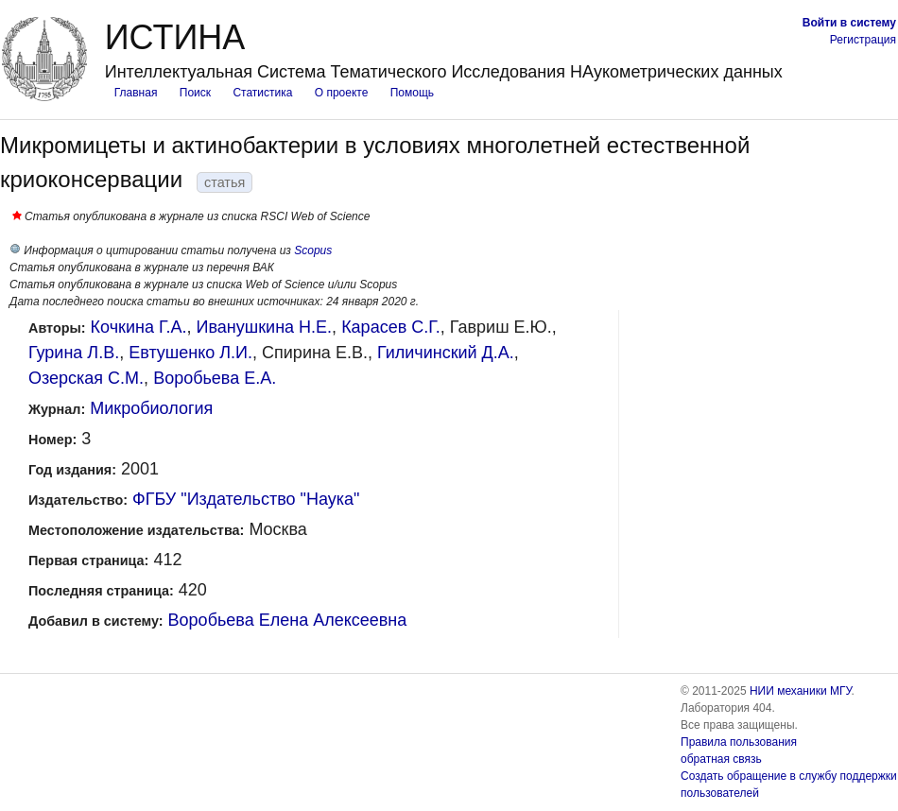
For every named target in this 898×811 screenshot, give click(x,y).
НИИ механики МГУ (801, 691)
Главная (136, 92)
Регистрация (863, 39)
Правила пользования (739, 742)
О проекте (342, 92)
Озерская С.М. (86, 378)
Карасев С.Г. (390, 327)
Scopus (313, 250)
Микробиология (151, 408)
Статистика (262, 92)
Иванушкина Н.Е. (265, 327)
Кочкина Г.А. (139, 327)
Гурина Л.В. (73, 352)
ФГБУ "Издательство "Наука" (245, 499)
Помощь (412, 92)
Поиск (195, 92)
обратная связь (721, 759)
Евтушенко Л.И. (190, 352)
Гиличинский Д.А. (445, 352)
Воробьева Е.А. (214, 378)
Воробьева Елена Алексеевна (287, 620)
